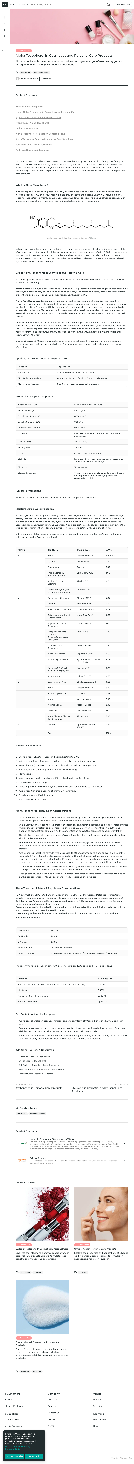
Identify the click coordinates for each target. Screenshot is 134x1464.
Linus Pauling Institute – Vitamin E (37, 1073)
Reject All (34, 1456)
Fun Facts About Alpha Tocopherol (34, 144)
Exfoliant (83, 1272)
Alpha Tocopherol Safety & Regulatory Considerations (44, 139)
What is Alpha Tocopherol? (30, 106)
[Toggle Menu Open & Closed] (5, 17)
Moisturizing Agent (41, 72)
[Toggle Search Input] (108, 4)
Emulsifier (25, 1371)
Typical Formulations (27, 128)
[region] (24, 1445)
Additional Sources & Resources (32, 150)
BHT (18, 328)
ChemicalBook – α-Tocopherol (34, 1056)
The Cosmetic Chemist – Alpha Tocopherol (41, 1069)
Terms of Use (126, 1458)
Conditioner (25, 1272)
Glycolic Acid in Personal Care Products (95, 1249)
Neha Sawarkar (29, 78)
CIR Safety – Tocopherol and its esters (39, 1065)
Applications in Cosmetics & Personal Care (38, 117)
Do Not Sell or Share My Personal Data (18, 1447)
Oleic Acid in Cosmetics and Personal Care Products (97, 1090)
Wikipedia (92, 238)
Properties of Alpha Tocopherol (32, 123)
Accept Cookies (15, 1456)
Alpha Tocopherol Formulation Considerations (40, 133)
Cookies (114, 1458)
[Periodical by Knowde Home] (27, 4)
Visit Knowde (123, 4)
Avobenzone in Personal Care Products (39, 1088)
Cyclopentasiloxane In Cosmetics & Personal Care (42, 1249)
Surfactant (37, 1371)
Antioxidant (25, 72)
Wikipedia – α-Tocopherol (32, 1061)
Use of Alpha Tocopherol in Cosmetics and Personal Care (46, 112)
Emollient (37, 1272)
